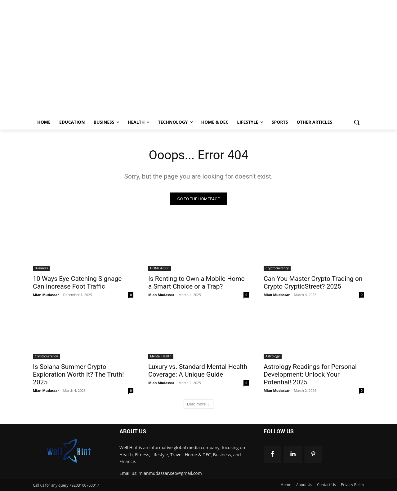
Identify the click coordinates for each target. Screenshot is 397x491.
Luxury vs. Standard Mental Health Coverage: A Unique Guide (197, 370)
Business (41, 268)
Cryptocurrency (277, 268)
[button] (356, 122)
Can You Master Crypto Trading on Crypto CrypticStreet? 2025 (313, 282)
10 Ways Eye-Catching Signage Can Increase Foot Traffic (77, 282)
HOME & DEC (159, 268)
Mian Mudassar (46, 294)
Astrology (272, 356)
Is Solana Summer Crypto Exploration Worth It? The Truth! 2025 (78, 374)
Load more (198, 404)
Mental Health (161, 356)
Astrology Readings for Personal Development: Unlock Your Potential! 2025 (310, 374)
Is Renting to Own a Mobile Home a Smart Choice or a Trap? (196, 282)
